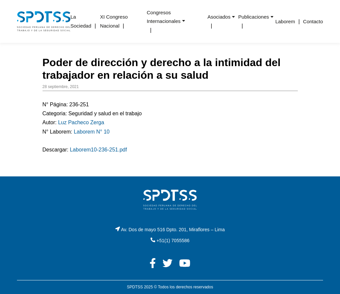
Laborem (285, 21)
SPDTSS (135, 287)
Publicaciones (253, 17)
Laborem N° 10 (92, 132)
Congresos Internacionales (163, 17)
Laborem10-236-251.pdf (98, 149)
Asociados (218, 17)
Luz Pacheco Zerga (81, 122)
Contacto (313, 21)
